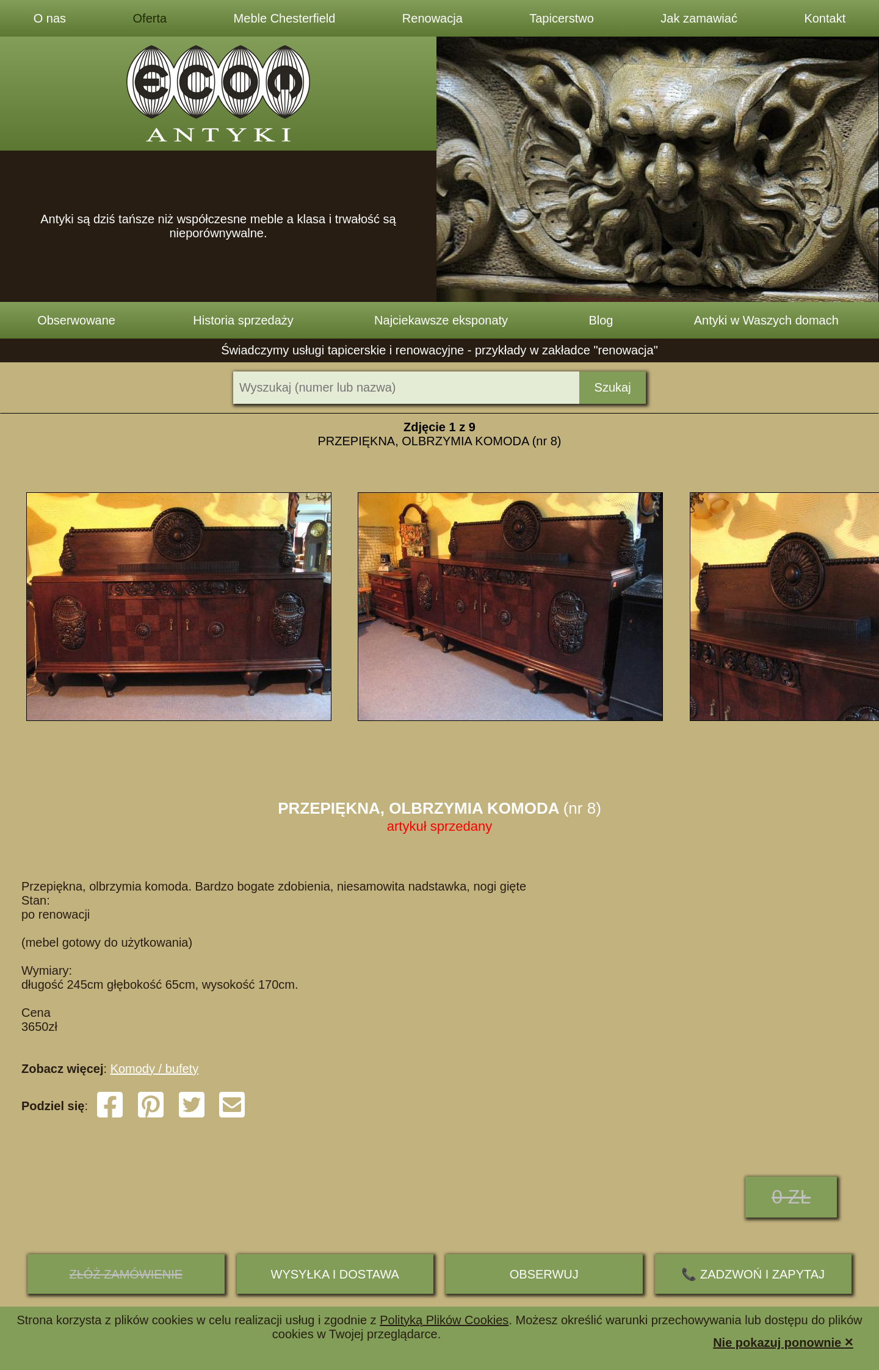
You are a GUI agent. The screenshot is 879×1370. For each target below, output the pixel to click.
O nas (50, 18)
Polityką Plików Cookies (444, 1320)
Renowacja (432, 18)
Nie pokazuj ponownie (783, 1341)
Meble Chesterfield (285, 18)
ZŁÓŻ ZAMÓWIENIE (126, 1274)
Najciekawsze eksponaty (441, 320)
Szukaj (613, 387)
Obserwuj (544, 1274)
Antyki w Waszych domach (766, 320)
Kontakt (824, 18)
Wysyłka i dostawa (335, 1274)
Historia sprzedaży (243, 320)
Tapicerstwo (561, 18)
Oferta (150, 18)
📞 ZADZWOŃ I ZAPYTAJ (753, 1274)
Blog (600, 320)
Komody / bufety (154, 1068)
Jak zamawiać (698, 18)
